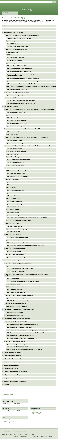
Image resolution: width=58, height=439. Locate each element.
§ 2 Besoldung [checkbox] (11, 41)
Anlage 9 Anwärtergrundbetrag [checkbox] (12, 378)
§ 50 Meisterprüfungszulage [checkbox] (14, 204)
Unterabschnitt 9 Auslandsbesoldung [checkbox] (16, 248)
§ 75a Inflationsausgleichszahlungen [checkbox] (17, 306)
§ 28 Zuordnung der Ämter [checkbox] (14, 131)
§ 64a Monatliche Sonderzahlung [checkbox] (16, 257)
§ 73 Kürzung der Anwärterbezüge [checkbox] (16, 292)
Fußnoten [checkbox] (6, 384)
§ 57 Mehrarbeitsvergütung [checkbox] (14, 226)
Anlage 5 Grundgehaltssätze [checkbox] (11, 365)
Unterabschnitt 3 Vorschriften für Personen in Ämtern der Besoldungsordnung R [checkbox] (27, 137)
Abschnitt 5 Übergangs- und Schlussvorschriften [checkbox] (17, 318)
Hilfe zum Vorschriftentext (9, 419)
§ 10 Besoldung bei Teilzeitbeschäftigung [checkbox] (18, 65)
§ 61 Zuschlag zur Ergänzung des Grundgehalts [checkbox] (20, 240)
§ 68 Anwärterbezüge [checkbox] (13, 278)
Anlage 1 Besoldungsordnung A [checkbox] (12, 352)
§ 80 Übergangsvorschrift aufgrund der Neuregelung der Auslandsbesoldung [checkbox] (28, 330)
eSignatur (36, 2)
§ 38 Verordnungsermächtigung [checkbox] (15, 165)
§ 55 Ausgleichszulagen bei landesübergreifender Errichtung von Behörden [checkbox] (27, 217)
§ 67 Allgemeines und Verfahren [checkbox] (16, 271)
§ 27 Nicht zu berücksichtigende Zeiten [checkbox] (17, 126)
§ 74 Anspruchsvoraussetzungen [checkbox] (16, 298)
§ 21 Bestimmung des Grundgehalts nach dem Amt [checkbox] (21, 103)
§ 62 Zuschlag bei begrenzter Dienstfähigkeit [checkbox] (19, 242)
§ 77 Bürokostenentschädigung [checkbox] (14, 315)
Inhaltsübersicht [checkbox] (8, 29)
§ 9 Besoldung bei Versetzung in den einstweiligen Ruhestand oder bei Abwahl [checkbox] (28, 63)
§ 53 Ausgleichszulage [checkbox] (13, 212)
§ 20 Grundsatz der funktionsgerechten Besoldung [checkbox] (21, 100)
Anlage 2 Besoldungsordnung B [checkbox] (12, 355)
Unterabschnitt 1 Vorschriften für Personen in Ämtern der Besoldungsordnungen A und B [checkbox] (30, 109)
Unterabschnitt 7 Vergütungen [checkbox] (14, 223)
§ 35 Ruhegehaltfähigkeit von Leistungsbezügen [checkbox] (20, 157)
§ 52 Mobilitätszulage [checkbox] (13, 209)
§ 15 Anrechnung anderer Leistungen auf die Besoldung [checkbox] (22, 81)
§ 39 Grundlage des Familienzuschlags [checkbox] (17, 170)
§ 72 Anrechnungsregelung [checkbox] (14, 289)
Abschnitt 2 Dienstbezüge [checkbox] (11, 106)
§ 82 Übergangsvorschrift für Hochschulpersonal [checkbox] (20, 335)
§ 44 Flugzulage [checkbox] (11, 187)
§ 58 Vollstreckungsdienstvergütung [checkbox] (17, 229)
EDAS (50, 436)
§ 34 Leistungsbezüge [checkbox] (13, 154)
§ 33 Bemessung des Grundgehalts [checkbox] (16, 151)
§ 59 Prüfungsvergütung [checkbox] (13, 231)
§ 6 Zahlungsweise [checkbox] (12, 54)
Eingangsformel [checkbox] (8, 25)
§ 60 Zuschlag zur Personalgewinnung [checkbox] (17, 237)
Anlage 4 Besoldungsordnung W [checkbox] (13, 362)
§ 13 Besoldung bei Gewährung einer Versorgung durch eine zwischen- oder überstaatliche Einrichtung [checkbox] (28, 74)
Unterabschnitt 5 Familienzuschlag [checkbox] (15, 168)
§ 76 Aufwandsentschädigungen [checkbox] (14, 312)
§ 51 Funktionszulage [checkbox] (13, 206)
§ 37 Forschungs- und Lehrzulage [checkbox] (16, 162)
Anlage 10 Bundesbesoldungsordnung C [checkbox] (15, 381)
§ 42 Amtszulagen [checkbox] (12, 182)
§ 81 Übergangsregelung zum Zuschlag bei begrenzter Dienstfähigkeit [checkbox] (26, 332)
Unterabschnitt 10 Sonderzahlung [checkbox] (15, 254)
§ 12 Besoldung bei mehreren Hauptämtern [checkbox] (19, 71)
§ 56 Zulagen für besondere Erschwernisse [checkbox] (19, 220)
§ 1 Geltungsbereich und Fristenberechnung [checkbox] (19, 38)
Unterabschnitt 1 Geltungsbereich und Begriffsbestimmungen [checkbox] (22, 35)
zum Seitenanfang (7, 394)
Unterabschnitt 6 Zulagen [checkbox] (12, 179)
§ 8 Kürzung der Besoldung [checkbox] (14, 60)
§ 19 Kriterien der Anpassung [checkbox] (15, 95)
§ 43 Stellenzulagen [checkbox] (12, 184)
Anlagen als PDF (36, 413)
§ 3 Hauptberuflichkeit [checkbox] (13, 43)
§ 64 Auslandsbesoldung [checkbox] (14, 251)
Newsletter (35, 436)
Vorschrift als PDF (36, 412)
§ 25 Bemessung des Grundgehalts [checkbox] (16, 120)
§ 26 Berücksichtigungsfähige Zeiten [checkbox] (17, 123)
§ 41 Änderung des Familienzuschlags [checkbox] (17, 176)
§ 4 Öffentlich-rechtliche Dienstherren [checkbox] (17, 46)
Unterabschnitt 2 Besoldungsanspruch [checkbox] (16, 49)
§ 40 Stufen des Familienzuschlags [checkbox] (16, 173)
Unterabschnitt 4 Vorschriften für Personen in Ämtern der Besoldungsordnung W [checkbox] (28, 145)
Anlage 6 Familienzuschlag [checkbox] (11, 368)
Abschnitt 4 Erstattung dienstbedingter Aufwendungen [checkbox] (19, 309)
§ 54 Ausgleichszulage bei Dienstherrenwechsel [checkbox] (20, 215)
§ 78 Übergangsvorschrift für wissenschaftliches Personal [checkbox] (23, 324)
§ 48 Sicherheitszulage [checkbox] (13, 198)
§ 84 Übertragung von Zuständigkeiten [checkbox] (17, 344)
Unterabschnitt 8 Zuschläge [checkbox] (13, 234)
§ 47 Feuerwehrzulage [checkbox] (13, 195)
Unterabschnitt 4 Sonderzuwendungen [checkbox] (16, 303)
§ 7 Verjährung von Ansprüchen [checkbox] (15, 57)
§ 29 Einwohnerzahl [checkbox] (12, 134)
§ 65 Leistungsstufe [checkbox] (12, 266)
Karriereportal (43, 436)
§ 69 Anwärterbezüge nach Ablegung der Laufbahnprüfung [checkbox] (23, 281)
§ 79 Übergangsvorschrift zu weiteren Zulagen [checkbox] (19, 327)
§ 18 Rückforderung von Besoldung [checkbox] (17, 89)
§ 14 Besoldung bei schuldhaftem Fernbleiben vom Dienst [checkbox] (23, 78)
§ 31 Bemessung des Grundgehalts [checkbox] (16, 143)
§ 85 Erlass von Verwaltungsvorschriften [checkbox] (18, 346)
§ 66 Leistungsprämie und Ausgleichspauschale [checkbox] (20, 268)
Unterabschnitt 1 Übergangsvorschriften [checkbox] (16, 321)
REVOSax (28, 10)
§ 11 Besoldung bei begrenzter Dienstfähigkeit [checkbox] (19, 68)
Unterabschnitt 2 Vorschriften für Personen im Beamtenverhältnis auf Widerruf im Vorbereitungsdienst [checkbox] (28, 275)
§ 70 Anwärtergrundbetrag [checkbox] (14, 284)
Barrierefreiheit (6, 422)
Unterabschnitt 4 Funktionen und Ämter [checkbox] (16, 97)
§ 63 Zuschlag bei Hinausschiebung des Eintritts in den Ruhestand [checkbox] (25, 245)
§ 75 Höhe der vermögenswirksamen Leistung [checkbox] (19, 300)
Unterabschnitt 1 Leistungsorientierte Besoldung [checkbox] (19, 263)
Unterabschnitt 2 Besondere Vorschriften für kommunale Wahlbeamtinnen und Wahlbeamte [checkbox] (30, 129)
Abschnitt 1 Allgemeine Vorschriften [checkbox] (13, 32)
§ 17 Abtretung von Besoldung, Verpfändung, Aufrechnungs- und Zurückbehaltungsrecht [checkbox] (31, 86)
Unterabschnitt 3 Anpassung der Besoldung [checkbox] (17, 92)
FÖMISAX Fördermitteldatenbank (22, 436)
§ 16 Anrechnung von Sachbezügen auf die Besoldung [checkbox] (22, 83)
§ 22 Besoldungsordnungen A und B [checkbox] (17, 112)
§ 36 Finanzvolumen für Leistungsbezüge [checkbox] (18, 159)
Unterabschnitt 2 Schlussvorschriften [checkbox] (16, 341)
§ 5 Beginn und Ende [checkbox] (13, 52)
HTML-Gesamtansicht (37, 410)
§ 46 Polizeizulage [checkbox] (12, 193)
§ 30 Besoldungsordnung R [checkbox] (14, 140)
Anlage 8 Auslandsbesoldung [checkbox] (12, 374)
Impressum (31, 2)
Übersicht (21, 2)
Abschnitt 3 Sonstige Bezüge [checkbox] (12, 260)
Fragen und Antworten (8, 421)
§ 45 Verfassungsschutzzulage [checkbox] (15, 190)
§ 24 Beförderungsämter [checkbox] (13, 117)
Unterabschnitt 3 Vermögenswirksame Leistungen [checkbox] (19, 295)
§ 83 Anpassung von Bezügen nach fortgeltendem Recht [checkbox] (22, 338)
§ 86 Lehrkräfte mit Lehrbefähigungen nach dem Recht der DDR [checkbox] (24, 349)
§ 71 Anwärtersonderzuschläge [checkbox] (15, 286)
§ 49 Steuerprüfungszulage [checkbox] (14, 201)
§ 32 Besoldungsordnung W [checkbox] (14, 148)
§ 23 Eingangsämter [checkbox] (12, 115)
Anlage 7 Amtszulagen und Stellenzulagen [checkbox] (15, 371)
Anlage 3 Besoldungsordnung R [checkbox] (12, 358)
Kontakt (26, 2)
